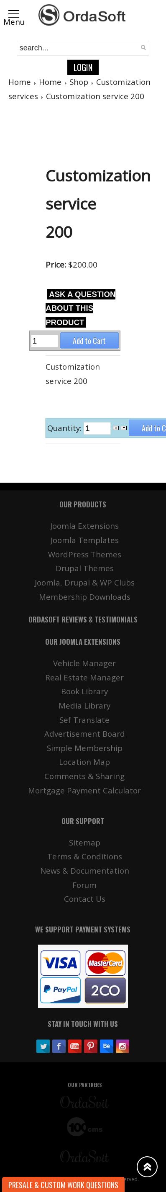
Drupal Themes (85, 568)
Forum (84, 885)
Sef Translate (84, 719)
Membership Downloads (84, 596)
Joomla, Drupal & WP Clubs (85, 582)
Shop (78, 81)
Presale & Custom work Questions (63, 1184)
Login (83, 67)
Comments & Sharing (84, 776)
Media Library (84, 705)
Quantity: (65, 428)
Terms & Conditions (84, 856)
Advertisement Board (84, 733)
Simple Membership (85, 748)
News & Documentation (84, 870)
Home (19, 81)
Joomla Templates (85, 540)
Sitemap (84, 842)
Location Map (84, 761)
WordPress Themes (84, 554)
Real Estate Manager (84, 677)
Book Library (84, 691)
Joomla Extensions (84, 525)
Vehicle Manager (84, 663)
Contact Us (84, 898)
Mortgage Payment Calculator (84, 790)
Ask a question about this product (80, 308)
